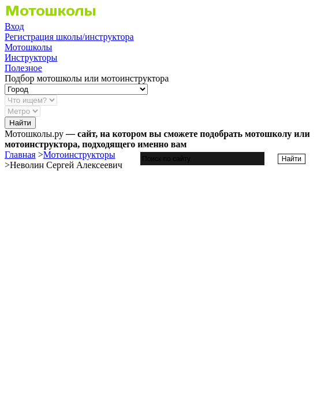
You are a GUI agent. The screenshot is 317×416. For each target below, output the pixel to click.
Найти (20, 122)
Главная (20, 154)
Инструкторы (31, 57)
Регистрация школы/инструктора (69, 37)
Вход (14, 26)
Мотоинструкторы (79, 154)
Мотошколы (28, 47)
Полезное (23, 68)
